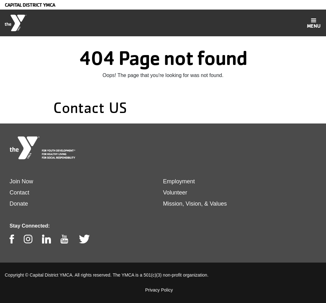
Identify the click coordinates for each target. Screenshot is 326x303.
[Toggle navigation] (313, 23)
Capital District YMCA (30, 5)
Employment (179, 181)
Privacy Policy (159, 289)
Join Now (21, 181)
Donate (19, 204)
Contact (19, 192)
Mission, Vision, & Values (195, 204)
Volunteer (175, 192)
